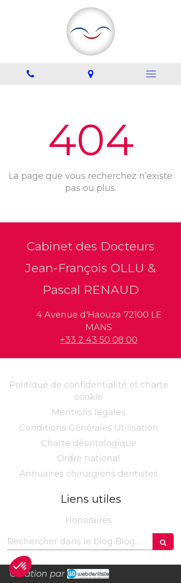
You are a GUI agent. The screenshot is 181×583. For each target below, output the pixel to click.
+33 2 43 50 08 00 (99, 340)
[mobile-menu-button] (151, 74)
